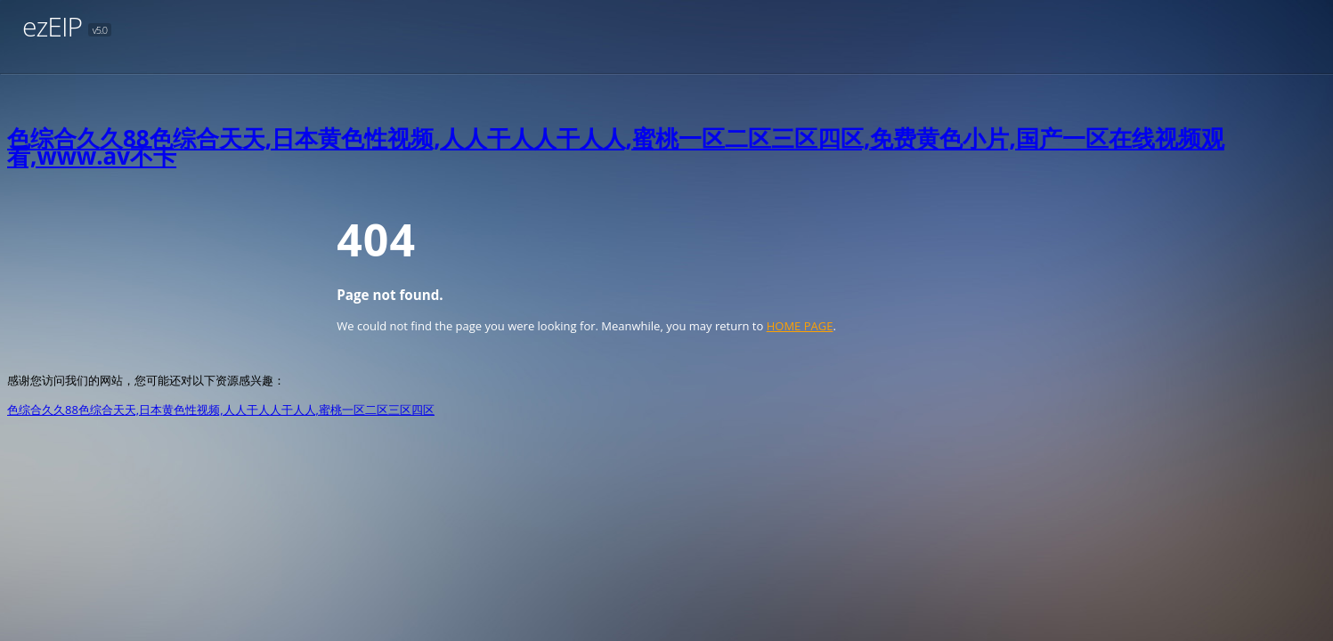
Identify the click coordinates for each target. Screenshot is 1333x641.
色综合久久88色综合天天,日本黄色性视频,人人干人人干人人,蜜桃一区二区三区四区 (221, 410)
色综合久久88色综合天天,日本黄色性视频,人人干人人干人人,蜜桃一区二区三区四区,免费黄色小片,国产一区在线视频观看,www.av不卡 (615, 147)
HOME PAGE (800, 326)
